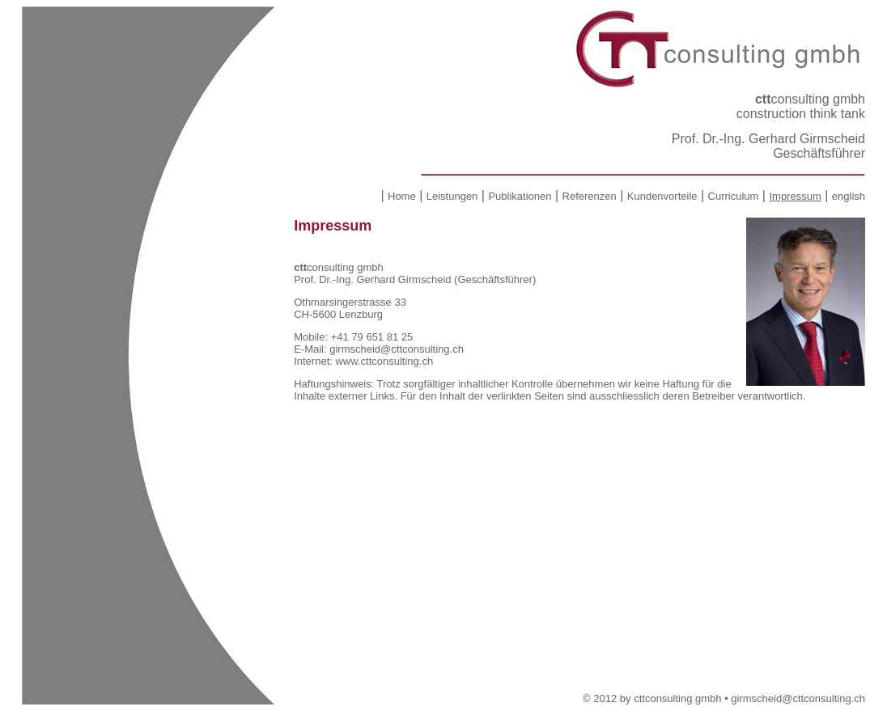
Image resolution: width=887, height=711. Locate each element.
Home (402, 196)
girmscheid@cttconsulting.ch (396, 349)
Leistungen (452, 196)
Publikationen (519, 196)
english (848, 196)
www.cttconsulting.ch (384, 361)
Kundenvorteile (662, 196)
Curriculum (733, 196)
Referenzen (589, 196)
